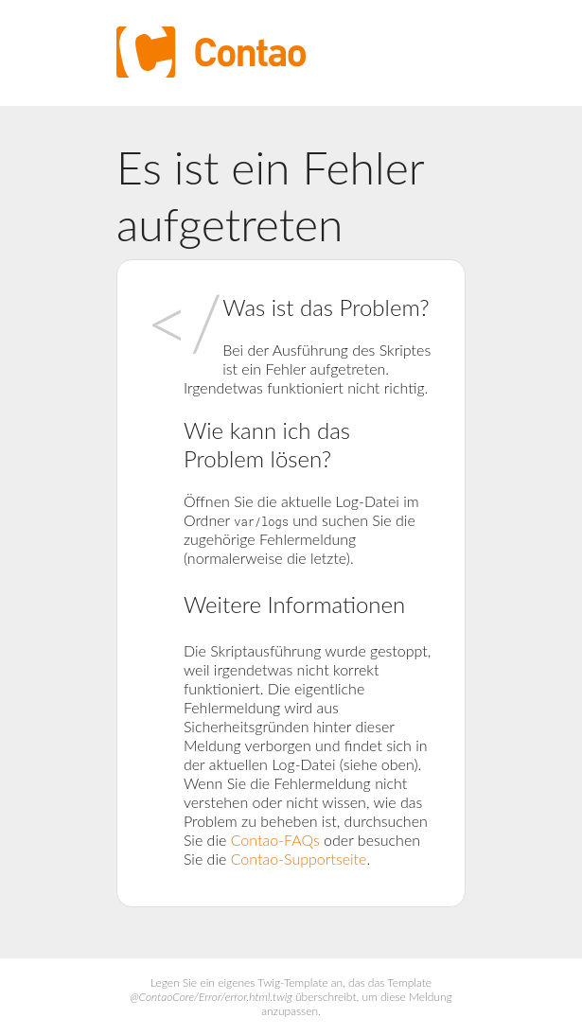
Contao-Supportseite (299, 859)
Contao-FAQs (275, 840)
